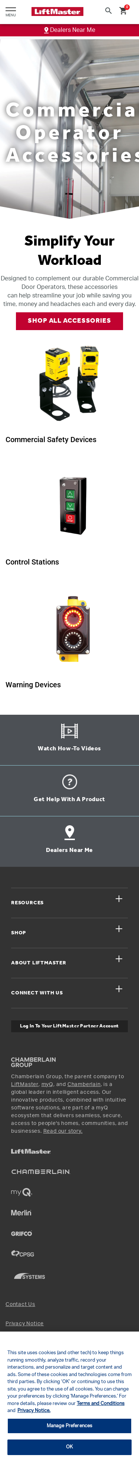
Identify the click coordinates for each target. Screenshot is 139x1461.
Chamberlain (84, 1084)
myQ (47, 1084)
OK (69, 1447)
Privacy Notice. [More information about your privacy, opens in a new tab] (33, 1410)
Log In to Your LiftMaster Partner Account (69, 1026)
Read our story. (63, 1131)
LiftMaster (25, 1084)
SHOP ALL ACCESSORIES (69, 321)
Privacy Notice (25, 1323)
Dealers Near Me (69, 30)
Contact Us (20, 1304)
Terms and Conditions (101, 1403)
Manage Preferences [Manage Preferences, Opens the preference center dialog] (69, 1426)
